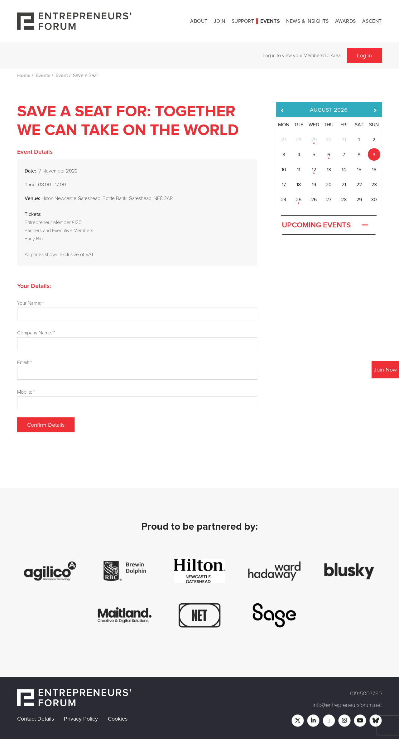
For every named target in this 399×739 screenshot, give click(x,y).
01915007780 (366, 693)
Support (243, 21)
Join (219, 21)
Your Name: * (30, 303)
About (199, 21)
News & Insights (307, 21)
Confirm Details (46, 424)
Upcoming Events (326, 225)
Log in (364, 55)
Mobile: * (26, 392)
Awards (345, 21)
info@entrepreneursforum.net (347, 705)
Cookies (117, 718)
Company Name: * (36, 333)
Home (24, 75)
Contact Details (35, 718)
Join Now (385, 369)
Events (270, 21)
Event (61, 75)
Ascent (372, 21)
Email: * (24, 362)
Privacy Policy (81, 718)
